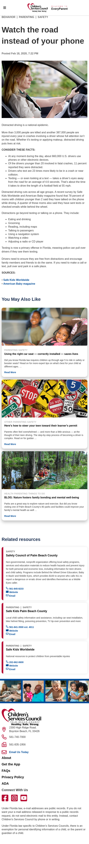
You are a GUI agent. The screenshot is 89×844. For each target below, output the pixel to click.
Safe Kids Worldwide (16, 280)
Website (12, 591)
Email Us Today (19, 752)
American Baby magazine (19, 283)
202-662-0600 (15, 662)
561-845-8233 (15, 588)
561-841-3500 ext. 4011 (20, 626)
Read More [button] (10, 372)
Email (10, 595)
